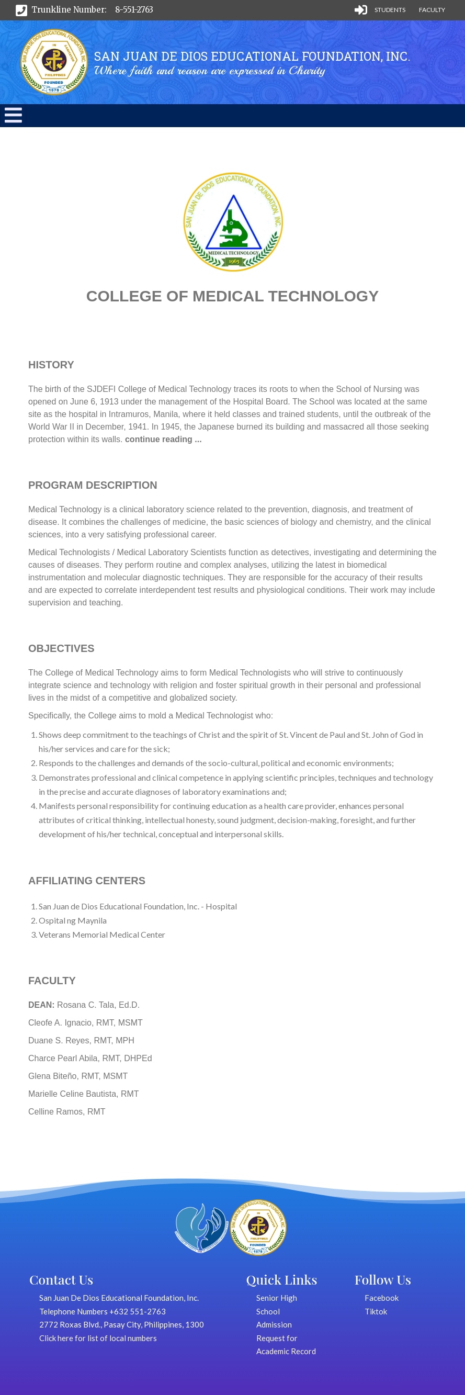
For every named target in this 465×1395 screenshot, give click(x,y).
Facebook (382, 1297)
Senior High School (276, 1304)
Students (390, 10)
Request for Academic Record (286, 1344)
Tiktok (376, 1311)
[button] (13, 120)
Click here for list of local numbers (98, 1338)
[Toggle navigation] (13, 116)
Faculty (432, 10)
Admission (274, 1324)
